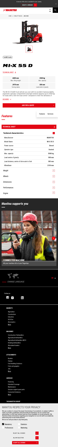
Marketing (24, 428)
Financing (11, 382)
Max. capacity (42, 80)
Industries (11, 317)
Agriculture (11, 312)
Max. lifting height (16, 80)
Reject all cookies (26, 433)
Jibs (9, 369)
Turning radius (16, 87)
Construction (12, 314)
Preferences (9, 428)
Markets (9, 308)
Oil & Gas (10, 319)
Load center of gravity (42, 87)
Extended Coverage (14, 384)
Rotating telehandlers (14, 343)
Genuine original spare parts (16, 389)
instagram (14, 297)
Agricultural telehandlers (15, 338)
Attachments (11, 355)
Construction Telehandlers (16, 335)
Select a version (29, 5)
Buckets (10, 358)
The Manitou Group (13, 401)
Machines (9, 331)
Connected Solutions (14, 392)
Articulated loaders (13, 345)
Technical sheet (8, 72)
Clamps (10, 361)
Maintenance (12, 387)
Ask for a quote (38, 105)
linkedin (24, 297)
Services (9, 378)
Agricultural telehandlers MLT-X (17, 340)
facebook (6, 297)
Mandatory (8, 424)
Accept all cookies (26, 442)
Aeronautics (11, 322)
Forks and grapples (13, 366)
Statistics (24, 424)
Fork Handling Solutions (15, 363)
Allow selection (26, 437)
